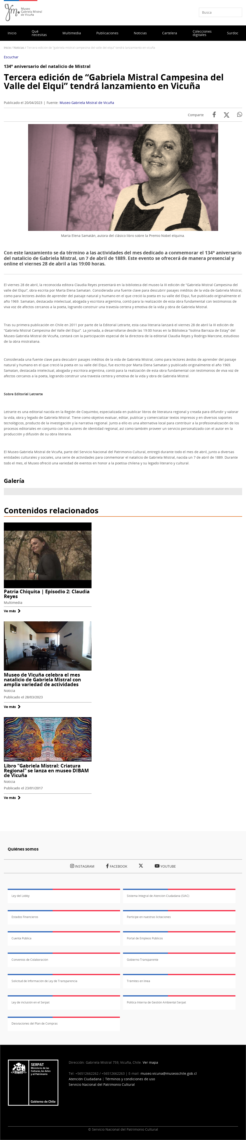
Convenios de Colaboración (30, 959)
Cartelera (169, 33)
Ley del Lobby (21, 896)
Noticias (140, 33)
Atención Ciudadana (85, 1079)
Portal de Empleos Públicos (145, 938)
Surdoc (232, 33)
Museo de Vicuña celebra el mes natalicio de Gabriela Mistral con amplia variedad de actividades (42, 680)
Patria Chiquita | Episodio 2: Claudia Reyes (47, 594)
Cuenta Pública (21, 938)
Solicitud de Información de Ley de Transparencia (44, 981)
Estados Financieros (25, 917)
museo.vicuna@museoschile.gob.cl (169, 1073)
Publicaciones (107, 33)
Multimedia (71, 33)
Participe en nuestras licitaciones (149, 917)
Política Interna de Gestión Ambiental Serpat (156, 1002)
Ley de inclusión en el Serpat (30, 1002)
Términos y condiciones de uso (130, 1079)
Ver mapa (150, 1062)
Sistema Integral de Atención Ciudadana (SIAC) (158, 896)
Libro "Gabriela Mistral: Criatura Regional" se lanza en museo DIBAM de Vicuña (46, 770)
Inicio (12, 33)
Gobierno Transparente (142, 959)
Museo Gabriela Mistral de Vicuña (87, 102)
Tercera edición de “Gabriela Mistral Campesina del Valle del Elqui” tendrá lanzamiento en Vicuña (114, 81)
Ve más (12, 611)
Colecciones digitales (202, 33)
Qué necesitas (39, 33)
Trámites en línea (138, 981)
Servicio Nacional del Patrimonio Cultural (102, 1084)
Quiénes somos (23, 849)
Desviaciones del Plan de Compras (35, 1023)
